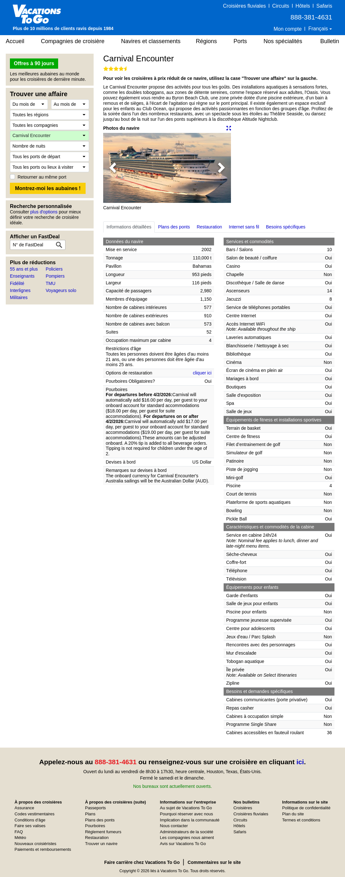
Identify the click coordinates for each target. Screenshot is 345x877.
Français (318, 28)
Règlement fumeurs (103, 831)
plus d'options (43, 211)
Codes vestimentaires (35, 814)
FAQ (19, 831)
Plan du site (293, 814)
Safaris (324, 6)
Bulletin (329, 41)
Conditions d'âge (30, 820)
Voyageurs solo (61, 290)
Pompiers (55, 276)
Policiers (54, 269)
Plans (90, 814)
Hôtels (302, 6)
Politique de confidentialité (306, 807)
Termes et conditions (301, 820)
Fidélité (17, 283)
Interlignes (20, 290)
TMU (50, 283)
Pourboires (95, 825)
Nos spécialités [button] (283, 41)
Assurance (24, 807)
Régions (206, 41)
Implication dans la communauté (189, 820)
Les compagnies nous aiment (187, 837)
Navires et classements (150, 41)
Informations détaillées (129, 226)
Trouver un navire (101, 843)
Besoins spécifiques (285, 226)
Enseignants (22, 276)
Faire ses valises (30, 825)
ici (300, 761)
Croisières (243, 807)
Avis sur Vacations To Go (183, 843)
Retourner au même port (42, 177)
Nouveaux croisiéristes (36, 843)
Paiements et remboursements (43, 849)
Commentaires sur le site (214, 862)
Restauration (209, 226)
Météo (20, 837)
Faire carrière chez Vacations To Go (142, 862)
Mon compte (287, 29)
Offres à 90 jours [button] (34, 63)
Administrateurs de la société (186, 831)
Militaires (18, 297)
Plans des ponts (174, 226)
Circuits (280, 6)
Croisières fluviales (244, 6)
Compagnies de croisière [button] (72, 41)
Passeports (95, 807)
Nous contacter (174, 825)
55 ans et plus (24, 269)
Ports (240, 41)
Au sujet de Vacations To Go (186, 807)
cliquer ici (202, 372)
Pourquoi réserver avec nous (186, 814)
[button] (112, 168)
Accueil (15, 41)
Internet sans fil (244, 226)
